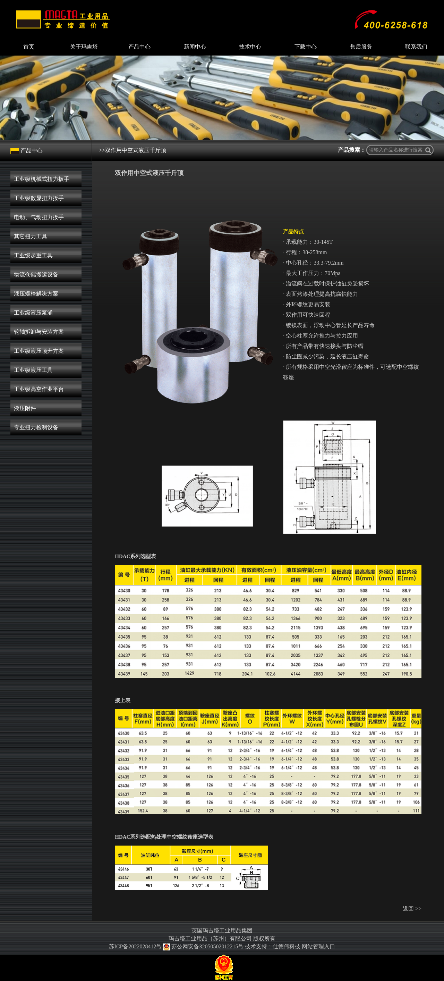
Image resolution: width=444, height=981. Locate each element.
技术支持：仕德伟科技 (272, 946)
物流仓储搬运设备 (36, 274)
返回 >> (412, 909)
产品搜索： (352, 150)
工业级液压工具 (33, 370)
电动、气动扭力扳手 (39, 217)
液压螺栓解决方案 (36, 294)
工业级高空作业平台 (39, 389)
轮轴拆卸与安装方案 (39, 332)
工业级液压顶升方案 (39, 351)
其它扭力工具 (30, 236)
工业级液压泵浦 (33, 313)
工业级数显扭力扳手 (39, 198)
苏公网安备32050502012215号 (204, 946)
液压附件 (25, 408)
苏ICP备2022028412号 (135, 946)
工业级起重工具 (33, 255)
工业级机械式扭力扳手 (41, 179)
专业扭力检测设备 (36, 427)
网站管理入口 (318, 946)
